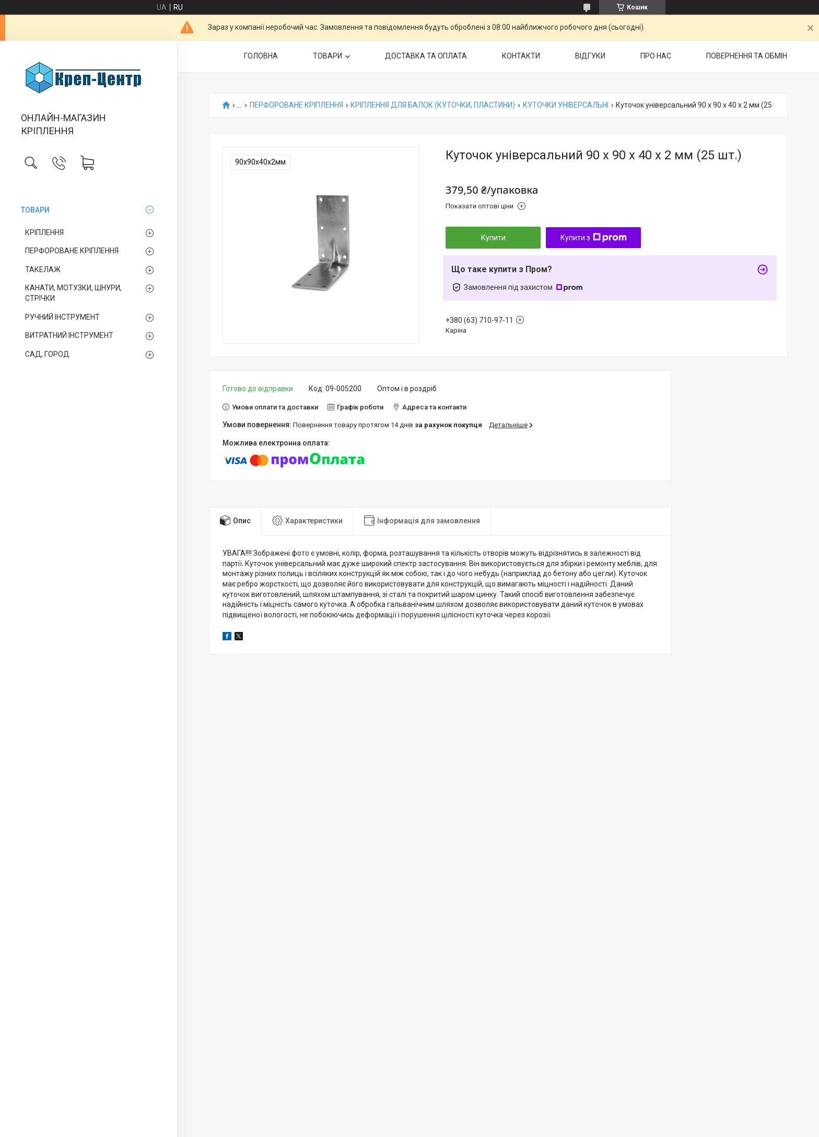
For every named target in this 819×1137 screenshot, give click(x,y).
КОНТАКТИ (521, 56)
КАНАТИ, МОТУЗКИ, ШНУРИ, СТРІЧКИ (73, 293)
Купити (493, 237)
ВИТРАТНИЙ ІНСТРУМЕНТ (69, 335)
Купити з (593, 237)
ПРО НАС (655, 56)
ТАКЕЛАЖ (43, 269)
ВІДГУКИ (590, 56)
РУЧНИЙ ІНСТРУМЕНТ (62, 317)
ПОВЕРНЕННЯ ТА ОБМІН (746, 56)
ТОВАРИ (35, 210)
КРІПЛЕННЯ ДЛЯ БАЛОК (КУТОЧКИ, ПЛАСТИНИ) (432, 105)
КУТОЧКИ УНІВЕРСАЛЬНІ (566, 105)
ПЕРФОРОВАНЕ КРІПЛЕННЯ (72, 251)
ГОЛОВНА (261, 56)
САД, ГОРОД (47, 354)
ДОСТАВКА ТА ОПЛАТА (426, 56)
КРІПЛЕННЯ (44, 232)
